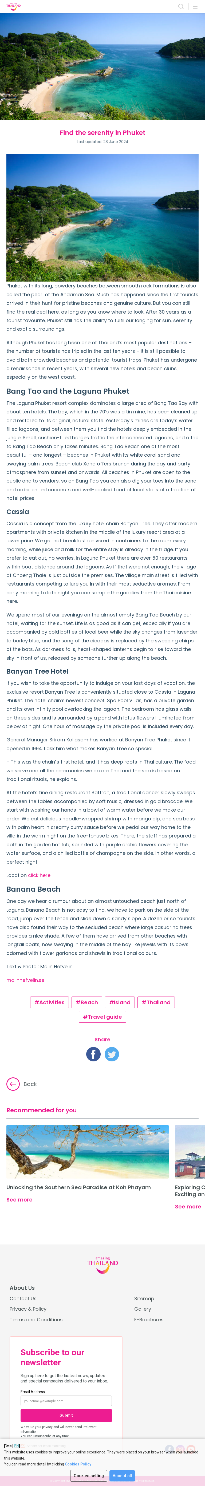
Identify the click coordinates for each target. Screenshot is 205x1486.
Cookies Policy (78, 1464)
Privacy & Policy (28, 1309)
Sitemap (144, 1298)
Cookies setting (88, 1475)
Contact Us (23, 1298)
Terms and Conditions (36, 1319)
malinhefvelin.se (25, 980)
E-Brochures (149, 1319)
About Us (22, 1288)
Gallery (142, 1309)
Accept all (122, 1475)
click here (39, 875)
